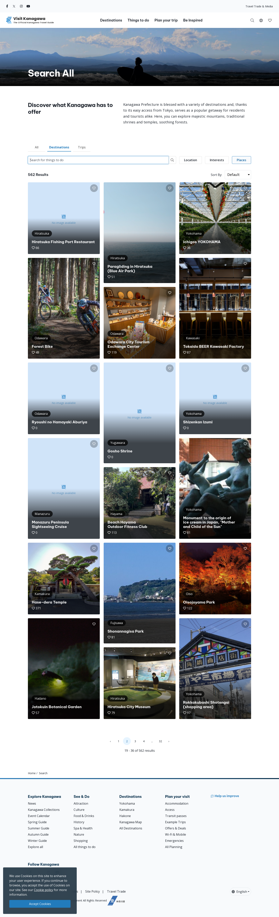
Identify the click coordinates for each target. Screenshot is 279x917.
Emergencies (174, 841)
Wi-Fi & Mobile (175, 834)
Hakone (125, 816)
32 (160, 741)
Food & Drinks (84, 816)
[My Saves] (269, 20)
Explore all (35, 847)
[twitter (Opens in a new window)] (14, 6)
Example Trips (175, 822)
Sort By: (216, 175)
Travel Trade (116, 891)
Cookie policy (43, 890)
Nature (79, 834)
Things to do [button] (138, 20)
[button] (261, 20)
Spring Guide (37, 822)
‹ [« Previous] (110, 741)
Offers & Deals (175, 828)
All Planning (173, 847)
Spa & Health (83, 828)
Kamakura (126, 810)
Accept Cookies (40, 904)
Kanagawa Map (130, 822)
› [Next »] (168, 741)
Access (170, 810)
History (79, 822)
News (32, 803)
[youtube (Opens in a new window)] (28, 6)
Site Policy (92, 891)
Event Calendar (39, 816)
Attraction (81, 803)
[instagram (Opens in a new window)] (21, 6)
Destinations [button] (111, 20)
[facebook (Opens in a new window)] (7, 6)
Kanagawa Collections (44, 810)
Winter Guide (37, 841)
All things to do (85, 847)
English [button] (239, 891)
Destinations (59, 147)
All (36, 147)
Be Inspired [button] (192, 20)
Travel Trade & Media (259, 6)
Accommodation (176, 803)
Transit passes (176, 816)
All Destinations (130, 828)
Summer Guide (38, 828)
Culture (79, 810)
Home (32, 773)
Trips (82, 147)
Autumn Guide (38, 834)
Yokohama (127, 803)
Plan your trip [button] (166, 20)
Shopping (81, 841)
